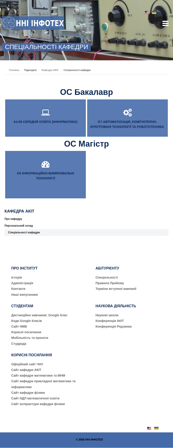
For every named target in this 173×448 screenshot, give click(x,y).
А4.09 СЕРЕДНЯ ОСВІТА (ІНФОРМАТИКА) (45, 122)
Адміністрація (22, 283)
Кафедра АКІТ (50, 70)
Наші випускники (24, 294)
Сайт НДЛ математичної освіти (35, 398)
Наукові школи (107, 315)
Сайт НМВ (19, 326)
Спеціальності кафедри (24, 232)
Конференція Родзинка (114, 326)
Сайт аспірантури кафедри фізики (38, 404)
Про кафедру (13, 218)
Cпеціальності (107, 277)
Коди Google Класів (26, 321)
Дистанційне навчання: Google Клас (39, 315)
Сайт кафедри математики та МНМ (38, 375)
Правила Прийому (110, 283)
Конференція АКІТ (110, 321)
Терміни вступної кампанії (116, 289)
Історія (16, 277)
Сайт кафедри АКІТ (26, 370)
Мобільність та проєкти (29, 338)
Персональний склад (19, 225)
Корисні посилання (26, 332)
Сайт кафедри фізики (28, 392)
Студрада (18, 343)
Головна (14, 70)
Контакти (18, 289)
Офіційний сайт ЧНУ (27, 364)
